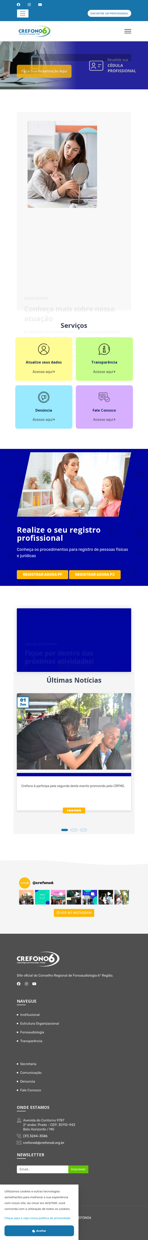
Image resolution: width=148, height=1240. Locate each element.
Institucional (30, 1015)
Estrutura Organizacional (39, 1024)
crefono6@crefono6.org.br (43, 1143)
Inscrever (78, 1169)
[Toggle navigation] (23, 13)
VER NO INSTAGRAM (74, 913)
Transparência (31, 1041)
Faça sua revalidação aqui (44, 77)
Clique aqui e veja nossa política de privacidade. (37, 1218)
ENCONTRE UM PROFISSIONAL (109, 13)
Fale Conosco (30, 1090)
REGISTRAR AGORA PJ (95, 574)
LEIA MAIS (74, 810)
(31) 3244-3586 (35, 1136)
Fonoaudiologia (32, 1032)
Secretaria (28, 1064)
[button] (26, 897)
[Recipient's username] (42, 1169)
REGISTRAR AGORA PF (42, 574)
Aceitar (39, 1230)
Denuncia (27, 1081)
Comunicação (30, 1073)
